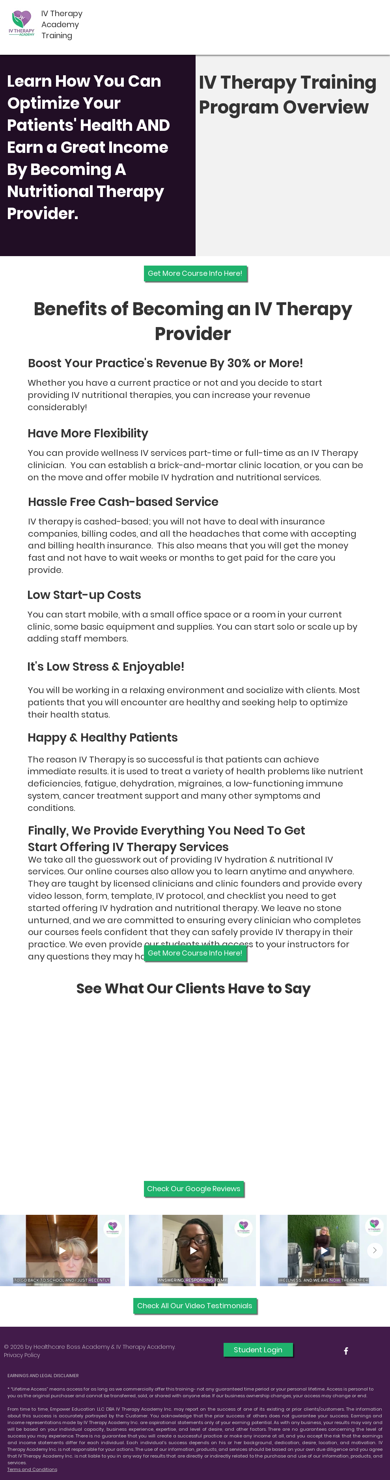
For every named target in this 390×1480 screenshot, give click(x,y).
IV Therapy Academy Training (61, 24)
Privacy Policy (22, 1355)
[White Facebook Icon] (346, 1351)
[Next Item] (375, 1251)
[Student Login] (258, 1350)
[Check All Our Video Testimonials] (195, 1306)
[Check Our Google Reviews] (194, 1189)
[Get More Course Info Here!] (195, 273)
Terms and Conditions (32, 1469)
